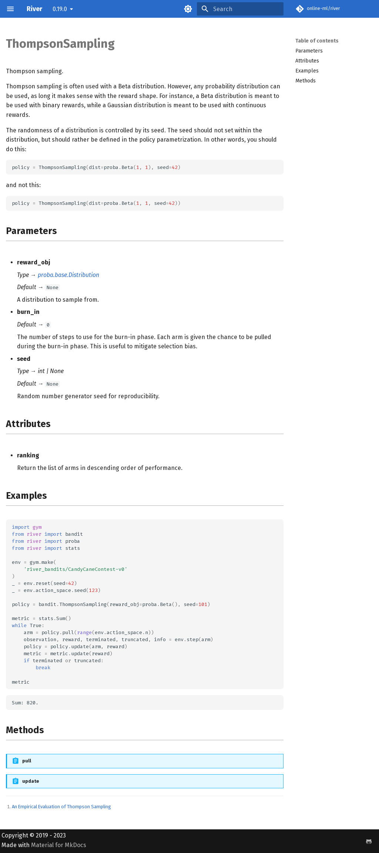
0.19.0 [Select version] (60, 9)
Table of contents (317, 41)
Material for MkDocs (58, 845)
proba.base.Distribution (68, 274)
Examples (307, 71)
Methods (305, 81)
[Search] (240, 9)
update (30, 781)
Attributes (307, 61)
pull (26, 761)
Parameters (309, 51)
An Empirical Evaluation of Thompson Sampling (61, 806)
